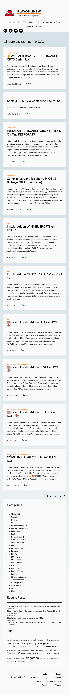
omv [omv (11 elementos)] (42, 647)
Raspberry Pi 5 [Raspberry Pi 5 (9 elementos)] (49, 653)
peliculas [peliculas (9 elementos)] (32, 650)
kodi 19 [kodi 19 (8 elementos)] (18, 647)
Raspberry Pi (11, 176)
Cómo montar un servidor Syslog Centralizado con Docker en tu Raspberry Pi (33, 606)
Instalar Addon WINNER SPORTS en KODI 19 (31, 228)
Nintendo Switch (17, 537)
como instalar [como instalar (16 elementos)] (32, 640)
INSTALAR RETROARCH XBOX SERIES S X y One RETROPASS (34, 132)
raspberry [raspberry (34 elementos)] (52, 650)
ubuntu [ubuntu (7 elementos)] (48, 658)
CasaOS (14, 517)
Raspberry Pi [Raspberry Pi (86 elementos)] (13, 653)
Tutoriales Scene (17, 580)
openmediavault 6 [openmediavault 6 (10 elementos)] (23, 650)
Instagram (58, 681)
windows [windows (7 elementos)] (56, 658)
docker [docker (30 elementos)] (47, 640)
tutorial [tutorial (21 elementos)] (42, 658)
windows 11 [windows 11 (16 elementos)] (21, 662)
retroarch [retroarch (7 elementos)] (18, 658)
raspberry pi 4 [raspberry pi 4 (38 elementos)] (38, 653)
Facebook (58, 678)
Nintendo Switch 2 (18, 540)
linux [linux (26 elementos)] (38, 647)
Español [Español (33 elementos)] (16, 643)
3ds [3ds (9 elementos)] (8, 640)
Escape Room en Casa (19, 526)
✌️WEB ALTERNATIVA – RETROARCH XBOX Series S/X (32, 57)
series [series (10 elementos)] (23, 658)
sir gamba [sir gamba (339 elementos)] (32, 658)
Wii (12, 588)
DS (12, 523)
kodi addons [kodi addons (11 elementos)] (24, 647)
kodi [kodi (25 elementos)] (13, 647)
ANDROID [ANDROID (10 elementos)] (19, 640)
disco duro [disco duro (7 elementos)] (40, 640)
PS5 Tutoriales (16, 563)
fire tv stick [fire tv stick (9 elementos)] (23, 644)
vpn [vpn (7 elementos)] (52, 658)
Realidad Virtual (17, 571)
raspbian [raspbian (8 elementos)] (56, 653)
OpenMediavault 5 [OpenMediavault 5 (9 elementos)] (12, 650)
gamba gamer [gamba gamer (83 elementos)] (42, 643)
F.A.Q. (45, 678)
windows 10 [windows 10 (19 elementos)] (11, 662)
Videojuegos (11, 98)
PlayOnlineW (29, 11)
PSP (12, 565)
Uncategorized (11, 53)
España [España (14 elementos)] (9, 644)
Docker (14, 520)
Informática (15, 531)
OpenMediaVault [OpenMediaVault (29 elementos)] (51, 647)
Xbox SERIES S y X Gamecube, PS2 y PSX (34, 101)
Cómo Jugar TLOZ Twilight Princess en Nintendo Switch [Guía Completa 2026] (34, 622)
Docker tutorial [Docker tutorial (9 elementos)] (55, 640)
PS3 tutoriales (16, 557)
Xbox (18, 53)
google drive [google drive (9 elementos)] (53, 644)
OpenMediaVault (17, 543)
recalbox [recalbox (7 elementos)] (9, 658)
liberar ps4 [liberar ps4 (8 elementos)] (32, 647)
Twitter (58, 685)
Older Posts (55, 496)
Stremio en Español (18, 577)
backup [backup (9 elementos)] (25, 640)
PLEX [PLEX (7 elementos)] (36, 650)
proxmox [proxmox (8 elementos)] (41, 650)
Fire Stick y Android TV (20, 528)
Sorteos (14, 574)
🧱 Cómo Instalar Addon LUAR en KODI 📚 (33, 324)
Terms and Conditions (44, 681)
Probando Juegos (18, 548)
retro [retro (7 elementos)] (13, 658)
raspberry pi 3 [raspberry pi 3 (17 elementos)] (26, 653)
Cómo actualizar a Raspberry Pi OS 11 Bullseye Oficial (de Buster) (31, 180)
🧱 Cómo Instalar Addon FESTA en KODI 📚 (33, 369)
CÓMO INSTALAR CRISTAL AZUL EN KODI (31, 459)
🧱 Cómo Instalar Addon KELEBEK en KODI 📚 (31, 414)
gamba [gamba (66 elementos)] (30, 643)
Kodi (8, 223)
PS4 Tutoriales (16, 560)
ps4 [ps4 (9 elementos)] (46, 650)
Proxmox (14, 551)
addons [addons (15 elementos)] (12, 640)
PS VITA (14, 554)
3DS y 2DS (15, 514)
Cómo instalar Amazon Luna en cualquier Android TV (25, 618)
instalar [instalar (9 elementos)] (9, 647)
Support (45, 685)
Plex (13, 545)
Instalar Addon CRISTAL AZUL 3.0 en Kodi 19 (34, 276)
